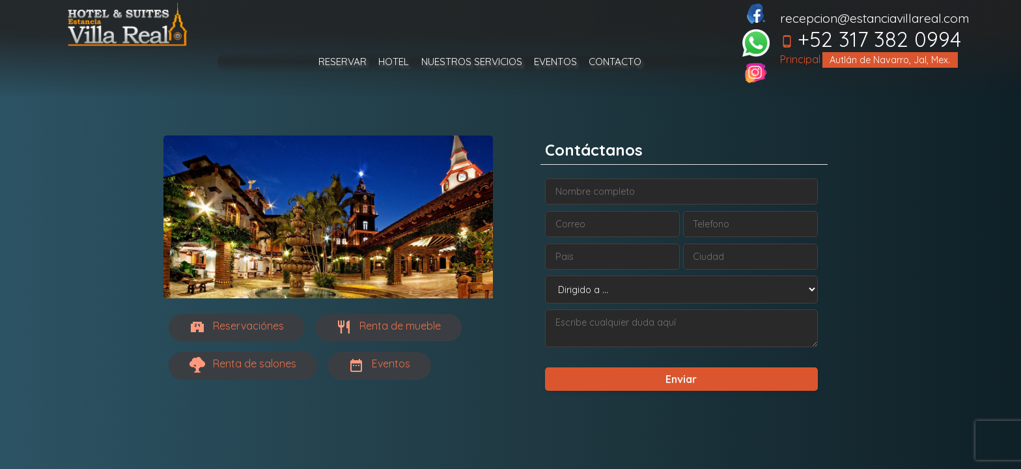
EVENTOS (555, 61)
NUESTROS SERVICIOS (471, 61)
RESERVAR (342, 61)
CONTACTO (615, 61)
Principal (800, 59)
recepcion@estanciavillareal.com (874, 18)
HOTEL (393, 61)
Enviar (681, 379)
